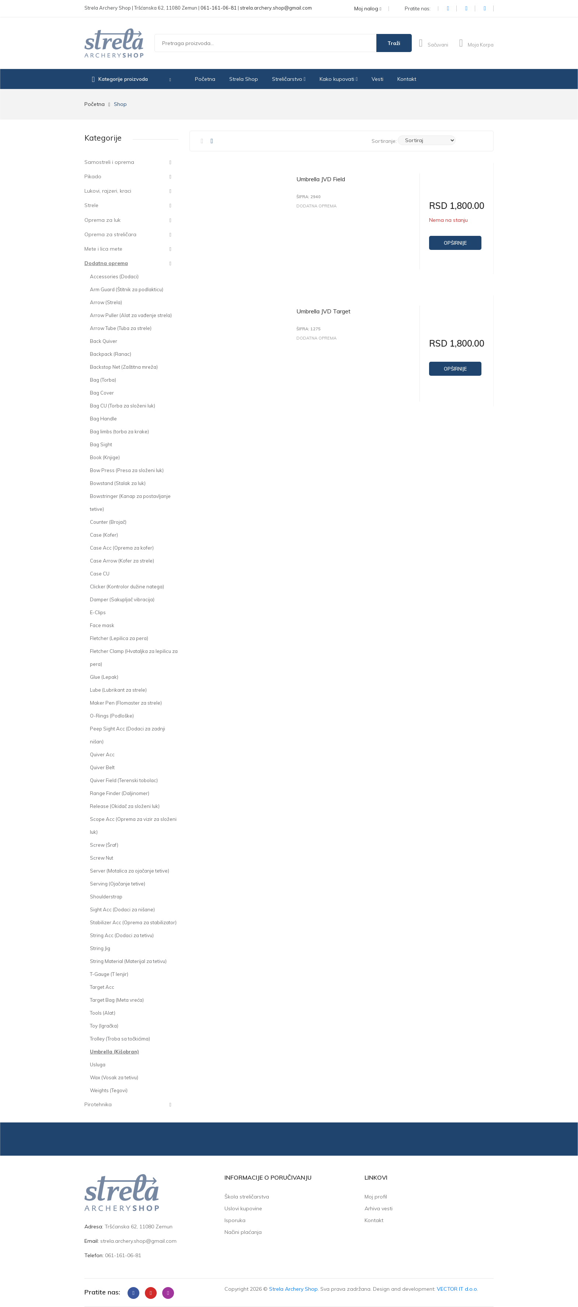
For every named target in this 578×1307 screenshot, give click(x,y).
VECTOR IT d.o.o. (457, 1289)
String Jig (100, 948)
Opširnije (455, 243)
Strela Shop (243, 79)
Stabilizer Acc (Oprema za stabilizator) (133, 922)
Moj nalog (367, 8)
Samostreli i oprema (109, 162)
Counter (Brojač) (108, 522)
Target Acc (102, 987)
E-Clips (98, 612)
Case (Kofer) (104, 535)
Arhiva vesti (379, 1208)
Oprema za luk (102, 220)
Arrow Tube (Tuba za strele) (121, 328)
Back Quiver (103, 341)
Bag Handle (103, 419)
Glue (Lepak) (104, 677)
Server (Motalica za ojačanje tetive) (129, 871)
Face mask (102, 625)
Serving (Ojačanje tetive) (117, 884)
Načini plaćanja (243, 1232)
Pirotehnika (98, 1104)
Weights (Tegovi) (109, 1090)
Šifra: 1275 (308, 326)
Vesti (377, 79)
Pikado (92, 176)
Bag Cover (102, 393)
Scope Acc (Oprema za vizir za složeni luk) (133, 825)
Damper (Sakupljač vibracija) (122, 599)
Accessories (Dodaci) (114, 276)
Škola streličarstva (246, 1196)
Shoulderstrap (106, 897)
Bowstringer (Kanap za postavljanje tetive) (130, 502)
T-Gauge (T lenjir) (109, 974)
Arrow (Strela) (106, 302)
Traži (393, 43)
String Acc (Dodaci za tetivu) (122, 935)
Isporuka (235, 1220)
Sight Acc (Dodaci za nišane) (122, 909)
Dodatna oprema (106, 263)
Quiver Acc (102, 754)
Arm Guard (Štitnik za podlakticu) (126, 289)
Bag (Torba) (103, 380)
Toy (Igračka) (104, 1026)
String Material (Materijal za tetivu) (128, 961)
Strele (91, 205)
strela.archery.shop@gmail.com (276, 8)
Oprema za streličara (110, 234)
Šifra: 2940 (308, 197)
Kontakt (406, 79)
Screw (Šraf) (104, 845)
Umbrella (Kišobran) (114, 1052)
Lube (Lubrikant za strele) (118, 690)
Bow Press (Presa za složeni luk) (127, 470)
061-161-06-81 (219, 8)
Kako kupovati (339, 79)
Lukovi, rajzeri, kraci (107, 191)
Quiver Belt (102, 767)
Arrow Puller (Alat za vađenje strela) (131, 315)
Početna (205, 79)
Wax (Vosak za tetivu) (114, 1077)
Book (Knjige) (105, 457)
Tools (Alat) (102, 1013)
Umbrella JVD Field (320, 179)
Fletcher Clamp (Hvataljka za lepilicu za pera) (134, 657)
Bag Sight (101, 444)
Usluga (97, 1064)
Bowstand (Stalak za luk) (118, 483)
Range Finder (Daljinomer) (119, 793)
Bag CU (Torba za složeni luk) (122, 406)
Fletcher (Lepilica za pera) (119, 638)
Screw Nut (101, 858)
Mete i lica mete (103, 249)
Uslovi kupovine (243, 1208)
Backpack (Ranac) (110, 354)
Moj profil (376, 1196)
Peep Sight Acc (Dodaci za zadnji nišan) (127, 735)
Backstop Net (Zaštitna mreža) (124, 367)
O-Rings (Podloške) (112, 716)
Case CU (99, 574)
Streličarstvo (289, 79)
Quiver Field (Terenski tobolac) (124, 780)
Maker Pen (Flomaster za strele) (126, 703)
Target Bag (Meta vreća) (117, 1000)
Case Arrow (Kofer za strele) (122, 561)
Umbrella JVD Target (323, 308)
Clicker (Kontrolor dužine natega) (127, 586)
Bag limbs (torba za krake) (119, 431)
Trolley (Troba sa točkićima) (120, 1039)
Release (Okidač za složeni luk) (125, 806)
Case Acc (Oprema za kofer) (122, 548)
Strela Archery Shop (293, 1289)
